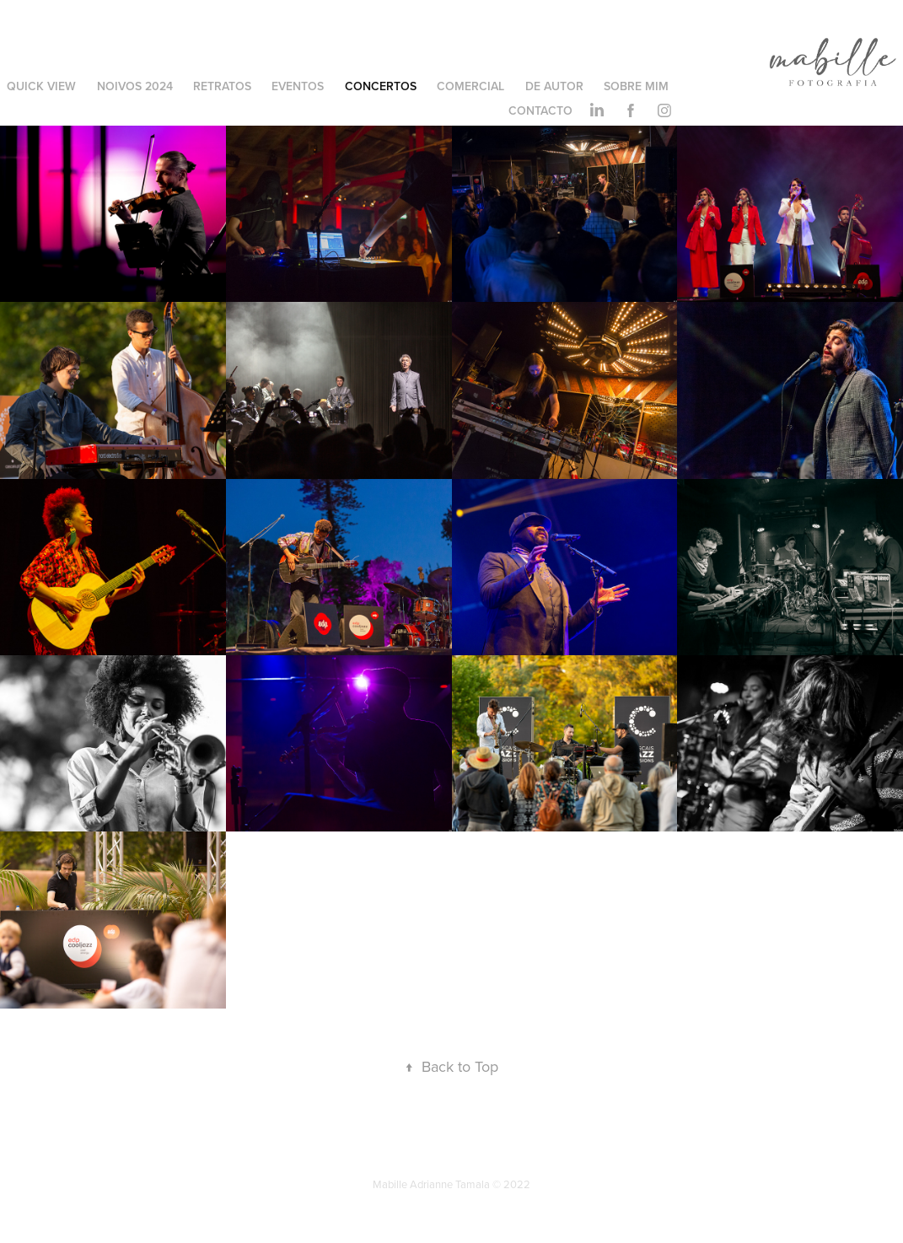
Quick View (41, 86)
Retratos (222, 86)
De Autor (554, 86)
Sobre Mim (636, 86)
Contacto (540, 110)
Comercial (470, 86)
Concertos (381, 86)
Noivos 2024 (135, 86)
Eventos (297, 86)
